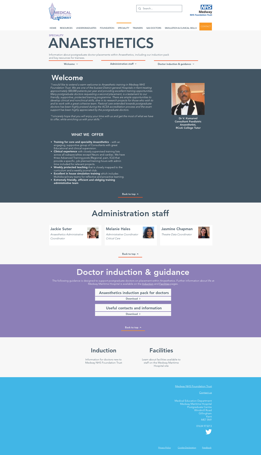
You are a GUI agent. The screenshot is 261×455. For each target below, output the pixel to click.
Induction (147, 283)
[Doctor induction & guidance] (176, 63)
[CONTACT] (205, 26)
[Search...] (159, 8)
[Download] (133, 298)
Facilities (164, 283)
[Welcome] (71, 63)
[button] (206, 447)
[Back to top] (130, 194)
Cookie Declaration (187, 447)
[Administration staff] (123, 63)
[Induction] (104, 350)
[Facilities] (161, 350)
